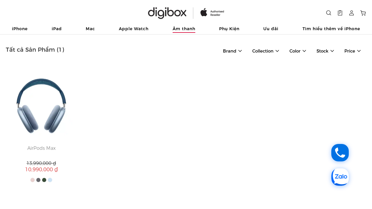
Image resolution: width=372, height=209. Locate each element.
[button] (340, 13)
